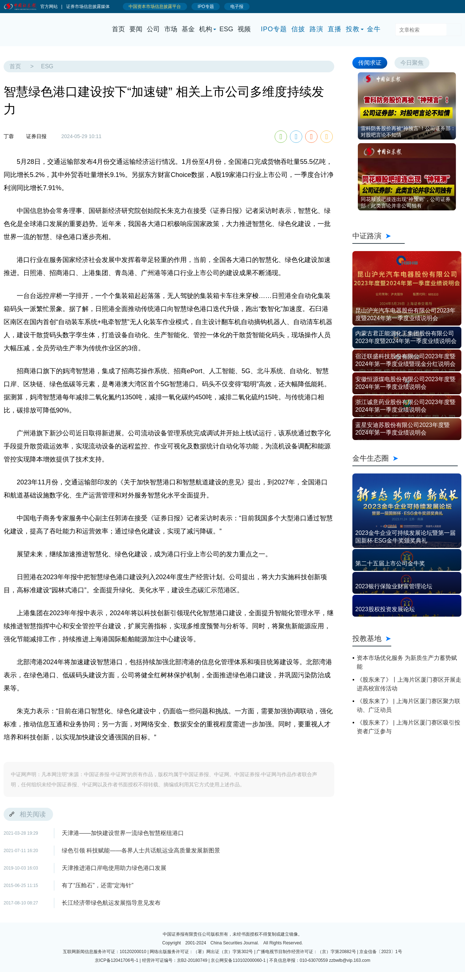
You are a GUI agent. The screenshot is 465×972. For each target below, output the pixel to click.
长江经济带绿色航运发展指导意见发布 (111, 903)
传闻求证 (369, 63)
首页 (118, 29)
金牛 (374, 29)
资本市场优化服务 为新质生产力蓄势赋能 (407, 662)
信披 (298, 29)
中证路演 (378, 236)
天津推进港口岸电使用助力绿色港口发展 (114, 868)
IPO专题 (274, 29)
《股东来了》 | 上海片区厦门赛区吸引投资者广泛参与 (408, 726)
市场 (170, 29)
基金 (188, 29)
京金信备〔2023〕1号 (380, 951)
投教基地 (371, 638)
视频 (244, 29)
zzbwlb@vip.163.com (350, 960)
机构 (205, 29)
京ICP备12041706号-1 (116, 960)
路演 (316, 29)
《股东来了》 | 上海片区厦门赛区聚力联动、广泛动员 (408, 705)
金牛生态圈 (405, 458)
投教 (353, 29)
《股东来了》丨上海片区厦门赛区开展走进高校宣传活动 (409, 684)
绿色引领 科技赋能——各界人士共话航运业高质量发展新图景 (141, 850)
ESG (226, 29)
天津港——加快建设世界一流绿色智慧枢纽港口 (123, 833)
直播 (334, 29)
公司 (153, 29)
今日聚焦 (412, 63)
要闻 (135, 29)
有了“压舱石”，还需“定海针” (97, 885)
